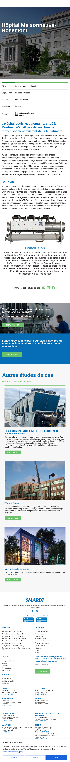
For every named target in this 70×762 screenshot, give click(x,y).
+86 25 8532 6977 (41, 738)
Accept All (56, 758)
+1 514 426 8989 (8, 694)
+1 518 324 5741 (41, 694)
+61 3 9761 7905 (41, 721)
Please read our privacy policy (13, 752)
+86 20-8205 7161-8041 (43, 732)
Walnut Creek (12, 503)
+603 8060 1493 (7, 732)
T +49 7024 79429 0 (8, 705)
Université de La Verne (17, 569)
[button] (46, 3)
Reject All (35, 758)
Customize (13, 758)
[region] (35, 750)
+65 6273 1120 (7, 720)
